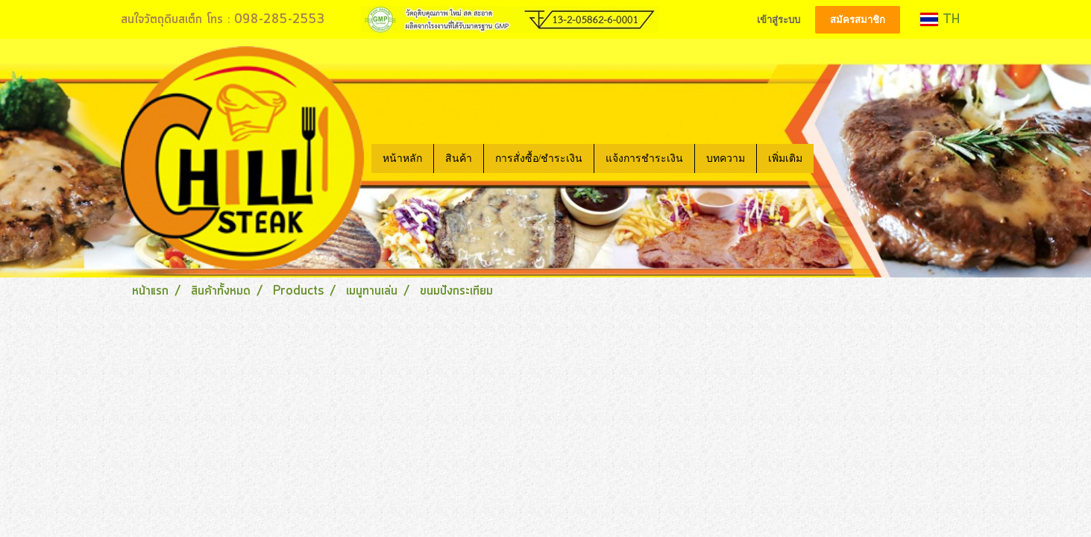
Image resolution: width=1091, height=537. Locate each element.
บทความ (725, 158)
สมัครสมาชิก (857, 19)
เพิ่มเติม (785, 158)
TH (940, 19)
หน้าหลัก (402, 158)
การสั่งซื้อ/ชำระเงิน (539, 158)
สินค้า (458, 158)
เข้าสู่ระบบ (778, 19)
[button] (827, 158)
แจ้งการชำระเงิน (644, 158)
